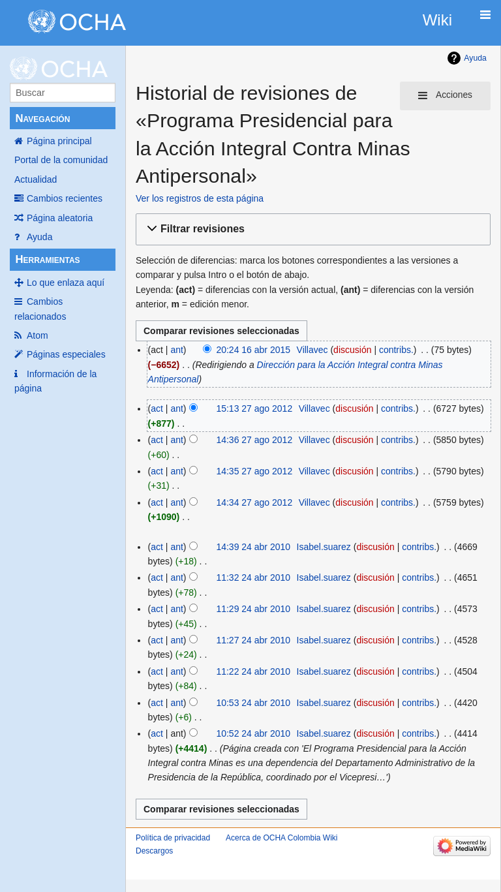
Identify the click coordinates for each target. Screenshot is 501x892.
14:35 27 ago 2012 (254, 471)
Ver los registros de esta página (200, 198)
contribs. (396, 350)
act (157, 408)
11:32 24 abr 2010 (253, 577)
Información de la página (55, 381)
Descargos (154, 850)
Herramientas (47, 259)
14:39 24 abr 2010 (253, 547)
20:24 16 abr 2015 (253, 350)
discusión (352, 350)
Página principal (59, 141)
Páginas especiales (66, 354)
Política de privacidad (173, 837)
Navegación (42, 118)
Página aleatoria (60, 218)
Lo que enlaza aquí (65, 282)
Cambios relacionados (40, 308)
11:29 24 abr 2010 (253, 609)
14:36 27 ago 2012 (254, 440)
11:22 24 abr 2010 (253, 671)
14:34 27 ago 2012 (254, 502)
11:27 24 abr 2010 (253, 640)
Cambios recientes (64, 198)
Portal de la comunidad (61, 160)
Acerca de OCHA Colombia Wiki (281, 837)
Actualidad (35, 179)
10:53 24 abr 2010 (253, 703)
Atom (37, 335)
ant (176, 350)
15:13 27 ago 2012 (254, 408)
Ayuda (39, 237)
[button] (311, 229)
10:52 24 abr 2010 (253, 733)
